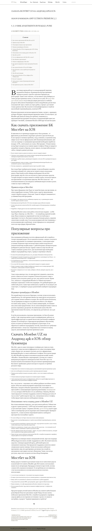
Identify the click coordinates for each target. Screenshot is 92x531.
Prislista (64, 2)
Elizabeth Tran (18, 31)
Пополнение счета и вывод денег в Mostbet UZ (24, 53)
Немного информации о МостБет (20, 61)
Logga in (74, 2)
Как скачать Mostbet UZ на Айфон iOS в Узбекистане (22, 76)
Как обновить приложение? (19, 59)
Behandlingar (23, 2)
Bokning (50, 2)
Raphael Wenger (41, 528)
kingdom (47, 510)
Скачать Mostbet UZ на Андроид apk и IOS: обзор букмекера (25, 50)
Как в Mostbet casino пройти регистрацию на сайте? (23, 70)
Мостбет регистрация (17, 73)
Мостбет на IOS (16, 55)
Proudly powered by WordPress (19, 528)
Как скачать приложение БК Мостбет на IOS (23, 40)
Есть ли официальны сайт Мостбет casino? (23, 57)
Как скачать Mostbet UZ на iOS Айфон (22, 67)
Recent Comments (17, 79)
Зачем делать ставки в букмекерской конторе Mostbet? (23, 81)
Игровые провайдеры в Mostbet (20, 47)
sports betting (43, 409)
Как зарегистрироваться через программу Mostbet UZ (25, 64)
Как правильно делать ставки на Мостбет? (22, 84)
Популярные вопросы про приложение (22, 45)
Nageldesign (43, 2)
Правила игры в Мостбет (18, 42)
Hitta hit (57, 2)
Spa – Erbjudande (34, 2)
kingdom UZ (53, 510)
